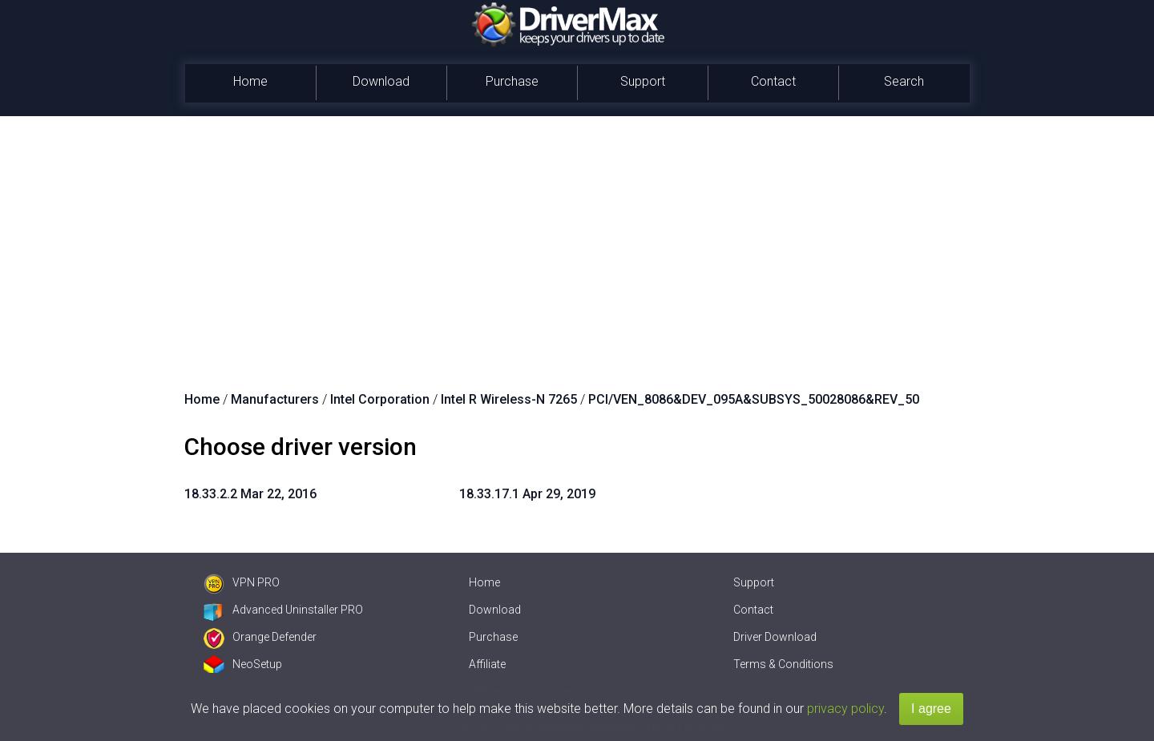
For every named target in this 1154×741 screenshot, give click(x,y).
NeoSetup (243, 664)
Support (642, 81)
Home (250, 81)
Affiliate (487, 664)
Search (904, 81)
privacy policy (845, 708)
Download (381, 81)
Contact (773, 81)
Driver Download (775, 636)
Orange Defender (260, 636)
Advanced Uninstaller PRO (283, 609)
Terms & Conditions (783, 664)
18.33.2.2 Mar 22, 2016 (250, 493)
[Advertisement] (577, 236)
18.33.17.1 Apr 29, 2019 (527, 493)
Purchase (512, 81)
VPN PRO (242, 582)
